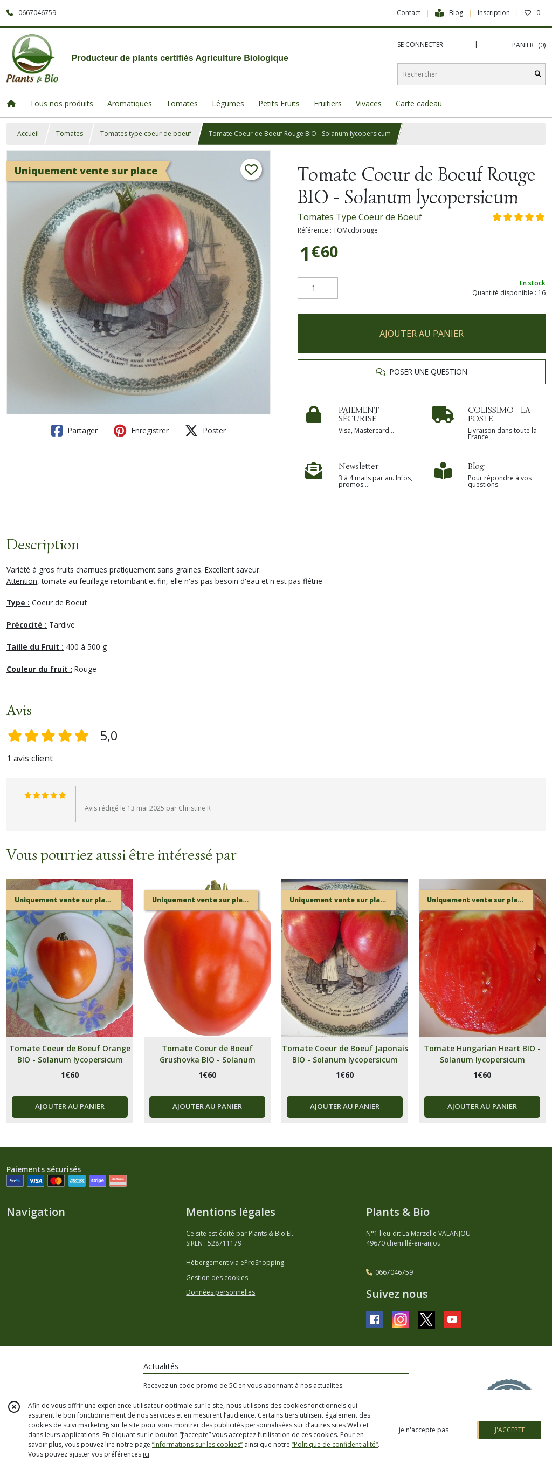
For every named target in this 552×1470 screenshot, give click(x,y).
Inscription (494, 12)
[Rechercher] (538, 74)
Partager (74, 430)
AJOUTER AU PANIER (422, 333)
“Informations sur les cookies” (197, 1444)
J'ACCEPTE (510, 1429)
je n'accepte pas (423, 1429)
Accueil (28, 133)
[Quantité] (318, 288)
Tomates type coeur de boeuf (145, 133)
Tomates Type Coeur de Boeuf (360, 217)
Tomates (69, 133)
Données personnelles (220, 1292)
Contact (408, 12)
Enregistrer (141, 430)
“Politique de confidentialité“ (335, 1444)
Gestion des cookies (217, 1277)
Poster (205, 430)
